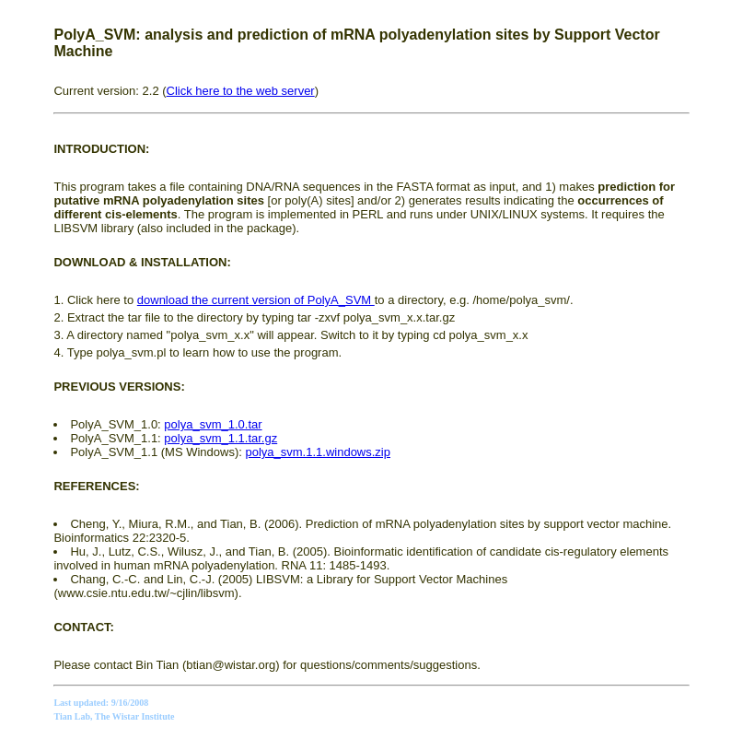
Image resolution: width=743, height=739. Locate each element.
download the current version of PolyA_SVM (256, 300)
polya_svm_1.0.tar (212, 424)
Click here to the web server (241, 91)
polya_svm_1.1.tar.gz (220, 438)
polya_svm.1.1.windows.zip (317, 452)
